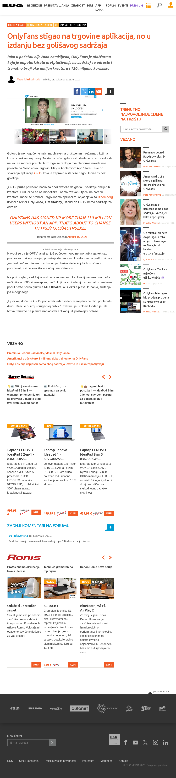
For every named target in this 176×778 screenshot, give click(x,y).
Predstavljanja (61, 8)
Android (48, 24)
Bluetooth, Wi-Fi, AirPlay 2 (93, 608)
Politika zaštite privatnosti (60, 760)
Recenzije (39, 8)
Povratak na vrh (161, 691)
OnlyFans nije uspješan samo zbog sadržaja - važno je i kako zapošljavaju (55, 364)
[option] (24, 450)
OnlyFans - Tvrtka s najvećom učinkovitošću (155, 273)
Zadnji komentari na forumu (38, 525)
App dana (104, 11)
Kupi (36, 512)
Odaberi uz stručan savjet (21, 608)
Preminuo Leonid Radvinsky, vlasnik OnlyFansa (38, 353)
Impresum (88, 760)
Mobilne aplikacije (16, 24)
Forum (115, 8)
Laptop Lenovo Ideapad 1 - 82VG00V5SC (55, 454)
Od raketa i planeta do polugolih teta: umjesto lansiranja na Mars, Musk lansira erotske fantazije (155, 243)
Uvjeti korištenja (28, 760)
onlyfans (64, 24)
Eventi (128, 8)
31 (138, 259)
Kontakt (123, 760)
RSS (10, 760)
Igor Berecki (148, 259)
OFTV (38, 173)
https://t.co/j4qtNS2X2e (60, 228)
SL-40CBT (51, 606)
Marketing (106, 760)
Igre (95, 8)
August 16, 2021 (77, 236)
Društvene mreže (35, 24)
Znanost (83, 8)
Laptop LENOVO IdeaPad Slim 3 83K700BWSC (93, 454)
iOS (56, 24)
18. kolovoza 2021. (40, 535)
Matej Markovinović (28, 79)
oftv (72, 24)
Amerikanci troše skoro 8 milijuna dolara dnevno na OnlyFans (47, 358)
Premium (141, 8)
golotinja (81, 24)
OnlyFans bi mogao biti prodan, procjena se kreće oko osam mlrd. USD (156, 299)
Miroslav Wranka (151, 223)
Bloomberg (105, 197)
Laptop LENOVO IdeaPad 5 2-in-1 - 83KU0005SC (20, 454)
